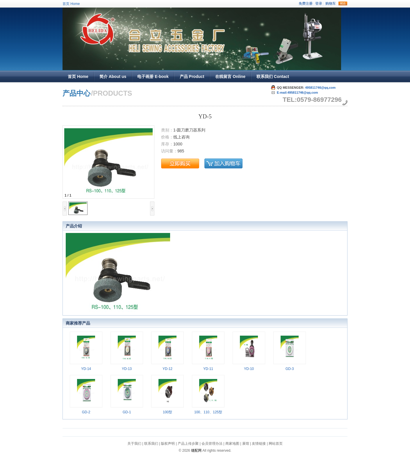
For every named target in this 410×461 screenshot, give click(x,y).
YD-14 (86, 369)
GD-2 (86, 412)
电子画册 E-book (152, 76)
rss (342, 3)
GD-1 (127, 412)
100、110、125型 (208, 412)
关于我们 (134, 444)
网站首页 (276, 444)
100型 (167, 412)
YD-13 (127, 369)
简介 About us (112, 76)
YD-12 (167, 369)
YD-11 (208, 369)
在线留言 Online (230, 76)
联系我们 (151, 444)
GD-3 (290, 369)
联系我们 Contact (272, 76)
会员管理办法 (212, 444)
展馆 (245, 444)
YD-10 (249, 369)
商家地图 (232, 444)
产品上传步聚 (188, 444)
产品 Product (192, 76)
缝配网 (196, 450)
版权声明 (168, 444)
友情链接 (259, 444)
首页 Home (71, 4)
